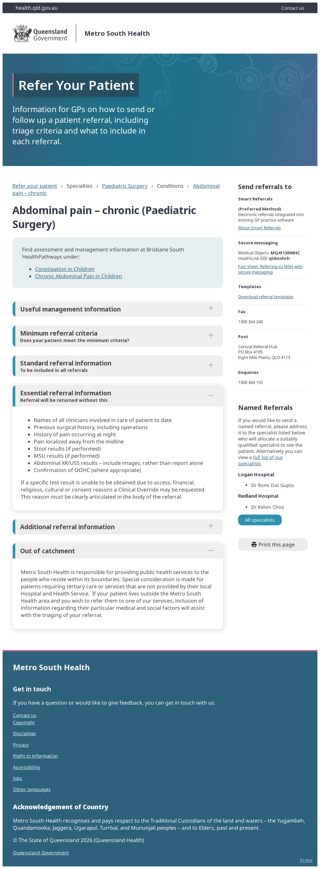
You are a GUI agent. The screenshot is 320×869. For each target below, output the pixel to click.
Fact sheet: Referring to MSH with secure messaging (270, 269)
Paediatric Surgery (124, 185)
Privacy (21, 745)
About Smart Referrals (259, 228)
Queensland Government (41, 853)
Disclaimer (24, 733)
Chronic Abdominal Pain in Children (78, 276)
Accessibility (26, 767)
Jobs (17, 778)
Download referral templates (265, 297)
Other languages (32, 789)
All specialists (260, 520)
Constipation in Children (65, 269)
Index (306, 860)
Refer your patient (34, 185)
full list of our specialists (260, 460)
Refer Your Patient (76, 85)
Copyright (24, 722)
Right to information (35, 756)
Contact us (24, 715)
